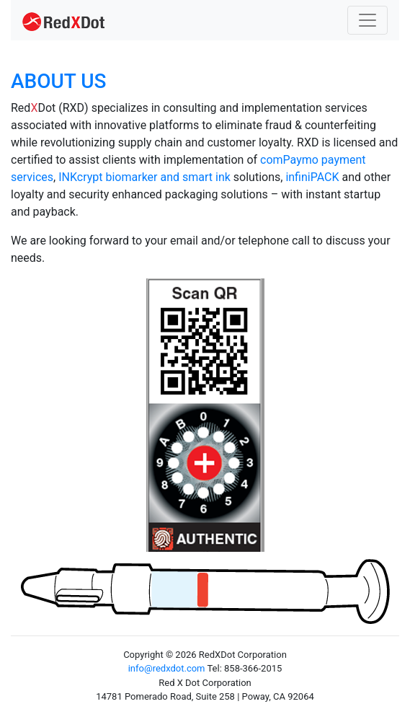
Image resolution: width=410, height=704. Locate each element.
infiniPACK (312, 177)
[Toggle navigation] (367, 20)
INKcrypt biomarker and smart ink (144, 177)
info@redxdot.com (166, 668)
